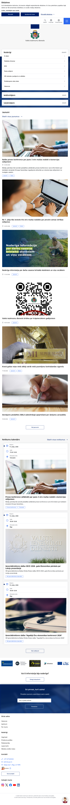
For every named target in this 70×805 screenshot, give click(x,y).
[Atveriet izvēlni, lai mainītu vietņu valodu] (51, 21)
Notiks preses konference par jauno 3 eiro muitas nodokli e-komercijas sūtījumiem (30, 161)
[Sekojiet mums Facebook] (10, 785)
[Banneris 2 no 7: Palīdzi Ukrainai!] (7, 663)
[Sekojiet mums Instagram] (2, 785)
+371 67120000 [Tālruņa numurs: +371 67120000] (9, 759)
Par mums (4, 727)
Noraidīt (10, 14)
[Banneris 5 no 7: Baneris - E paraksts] (49, 663)
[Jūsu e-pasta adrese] (34, 700)
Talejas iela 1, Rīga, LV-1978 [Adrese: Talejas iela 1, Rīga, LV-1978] (12, 765)
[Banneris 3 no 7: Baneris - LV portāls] (21, 663)
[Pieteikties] (34, 707)
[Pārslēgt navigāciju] (67, 21)
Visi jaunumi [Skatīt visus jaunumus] (35, 427)
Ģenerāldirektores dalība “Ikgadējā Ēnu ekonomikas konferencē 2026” (33, 635)
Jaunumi (5, 175)
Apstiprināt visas (30, 14)
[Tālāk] (66, 663)
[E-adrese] (5, 768)
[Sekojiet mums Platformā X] (6, 785)
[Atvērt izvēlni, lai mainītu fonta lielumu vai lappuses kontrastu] (58, 21)
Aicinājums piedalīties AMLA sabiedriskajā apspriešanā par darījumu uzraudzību (34, 415)
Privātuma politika (6, 740)
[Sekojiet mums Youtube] (14, 785)
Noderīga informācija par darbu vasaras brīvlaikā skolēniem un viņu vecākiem (33, 270)
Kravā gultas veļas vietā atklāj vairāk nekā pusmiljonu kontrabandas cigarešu (33, 366)
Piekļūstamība (5, 743)
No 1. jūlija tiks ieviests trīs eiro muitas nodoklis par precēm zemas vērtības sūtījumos (32, 221)
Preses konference (11, 507)
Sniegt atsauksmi (35, 679)
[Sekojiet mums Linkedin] (18, 785)
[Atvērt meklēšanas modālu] (45, 21)
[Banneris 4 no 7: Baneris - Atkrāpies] (35, 663)
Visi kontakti (10, 774)
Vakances (4, 721)
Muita (12, 175)
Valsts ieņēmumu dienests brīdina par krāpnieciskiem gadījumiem (28, 318)
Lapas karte (5, 746)
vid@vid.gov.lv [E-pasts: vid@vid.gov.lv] (8, 762)
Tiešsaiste (21, 507)
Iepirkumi (4, 724)
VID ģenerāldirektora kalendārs (14, 576)
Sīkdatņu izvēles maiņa (8, 749)
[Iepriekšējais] (3, 663)
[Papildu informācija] (10, 768)
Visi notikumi (35, 651)
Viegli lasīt (4, 737)
